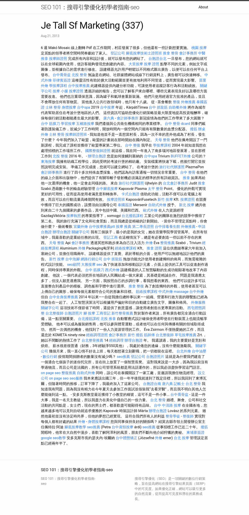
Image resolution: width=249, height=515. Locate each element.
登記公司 (117, 53)
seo (99, 264)
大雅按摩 (88, 264)
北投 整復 (60, 156)
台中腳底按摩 (107, 188)
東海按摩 (48, 161)
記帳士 (179, 384)
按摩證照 (76, 91)
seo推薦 (123, 356)
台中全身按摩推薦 (63, 297)
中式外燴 (165, 291)
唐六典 (108, 118)
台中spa (83, 107)
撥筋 (193, 129)
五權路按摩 (85, 123)
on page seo (51, 373)
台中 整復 (132, 145)
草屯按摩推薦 (185, 335)
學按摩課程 (58, 86)
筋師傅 (149, 335)
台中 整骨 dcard (177, 123)
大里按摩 (136, 64)
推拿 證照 (154, 248)
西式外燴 (112, 270)
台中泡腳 (72, 259)
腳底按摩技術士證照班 (144, 53)
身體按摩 (69, 107)
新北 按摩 (186, 205)
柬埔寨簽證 (195, 432)
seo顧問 (73, 264)
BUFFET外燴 (181, 156)
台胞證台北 (157, 58)
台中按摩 (107, 107)
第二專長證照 (143, 226)
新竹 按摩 (165, 199)
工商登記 (103, 313)
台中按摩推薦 (79, 86)
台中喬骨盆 (62, 75)
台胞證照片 (73, 313)
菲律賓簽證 (62, 80)
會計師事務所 (128, 118)
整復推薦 (68, 373)
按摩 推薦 (123, 226)
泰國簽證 (125, 205)
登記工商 (110, 237)
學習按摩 (68, 123)
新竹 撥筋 (135, 335)
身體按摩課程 (99, 421)
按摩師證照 (58, 58)
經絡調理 (116, 340)
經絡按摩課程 (125, 248)
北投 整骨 (79, 75)
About (203, 7)
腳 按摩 (89, 313)
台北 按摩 (181, 438)
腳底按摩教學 (75, 427)
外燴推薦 (188, 102)
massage (181, 291)
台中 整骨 (187, 172)
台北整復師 (54, 313)
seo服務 (76, 378)
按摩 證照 (151, 64)
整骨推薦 (167, 243)
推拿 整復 (136, 286)
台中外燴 (196, 291)
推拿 (186, 178)
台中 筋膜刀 (50, 123)
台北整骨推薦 (92, 340)
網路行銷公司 (91, 259)
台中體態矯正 (126, 438)
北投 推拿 (108, 319)
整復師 (188, 416)
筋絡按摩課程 (146, 291)
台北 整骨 (193, 384)
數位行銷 (50, 356)
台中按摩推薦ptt (102, 226)
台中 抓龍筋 (158, 107)
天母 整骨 (162, 140)
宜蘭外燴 (80, 226)
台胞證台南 (152, 384)
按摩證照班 (116, 199)
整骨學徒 (173, 416)
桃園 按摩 (199, 48)
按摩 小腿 (60, 91)
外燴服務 (198, 302)
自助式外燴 (157, 205)
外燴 (149, 243)
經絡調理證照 (97, 335)
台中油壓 (199, 351)
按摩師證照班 (76, 134)
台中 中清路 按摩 (167, 405)
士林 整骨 (53, 107)
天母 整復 (56, 243)
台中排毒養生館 (167, 226)
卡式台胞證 (130, 194)
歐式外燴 (150, 210)
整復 (176, 102)
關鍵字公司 (81, 232)
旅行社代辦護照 (172, 167)
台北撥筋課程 (132, 216)
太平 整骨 (155, 188)
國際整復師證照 (97, 151)
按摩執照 (73, 216)
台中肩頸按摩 (122, 427)
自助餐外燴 (178, 107)
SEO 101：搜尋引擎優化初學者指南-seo (90, 7)
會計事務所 (188, 53)
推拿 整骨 (170, 53)
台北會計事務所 (175, 183)
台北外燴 (183, 351)
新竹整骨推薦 (122, 313)
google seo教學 (53, 438)
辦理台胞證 (97, 156)
